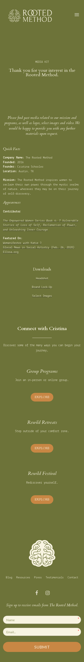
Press (38, 577)
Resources (23, 577)
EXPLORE (42, 397)
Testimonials (55, 577)
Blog (9, 577)
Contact (73, 577)
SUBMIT (42, 646)
